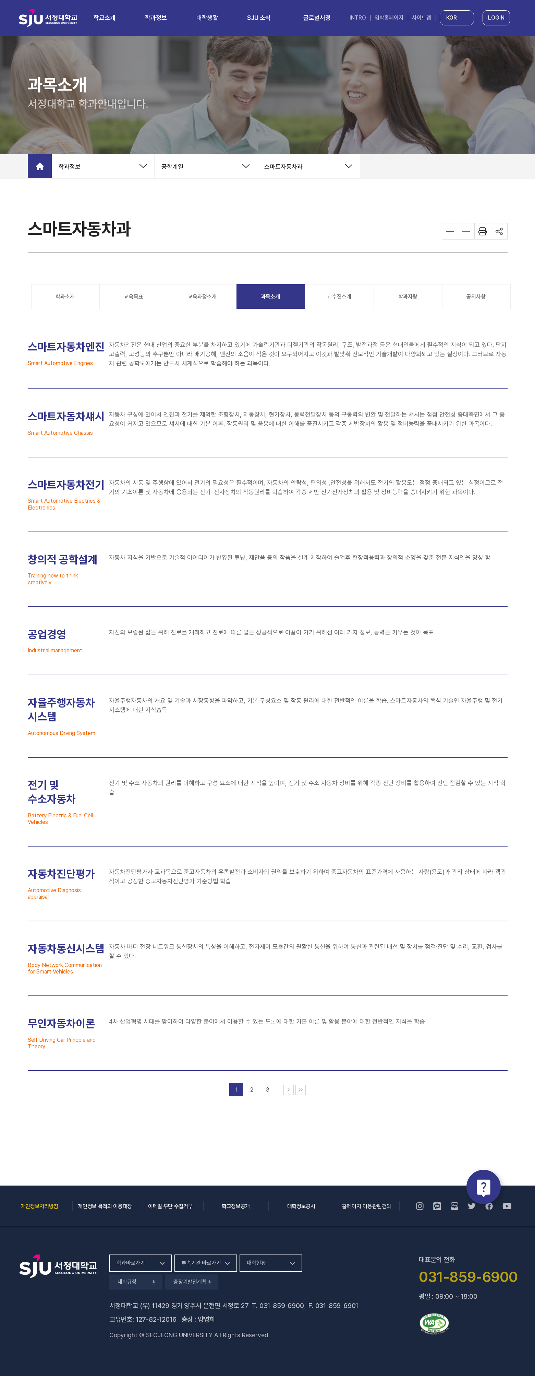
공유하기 (499, 231)
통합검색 (522, 18)
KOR (451, 17)
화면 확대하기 (450, 231)
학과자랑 (407, 296)
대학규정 (136, 1282)
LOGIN (496, 17)
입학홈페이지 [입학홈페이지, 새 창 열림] (389, 17)
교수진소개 (339, 296)
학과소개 (65, 296)
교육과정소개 (202, 296)
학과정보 (156, 17)
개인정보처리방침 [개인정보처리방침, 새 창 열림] (39, 1206)
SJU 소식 (259, 17)
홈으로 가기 (40, 166)
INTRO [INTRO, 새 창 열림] (358, 17)
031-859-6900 (281, 1306)
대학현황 (256, 1263)
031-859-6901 (336, 1306)
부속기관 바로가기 (201, 1263)
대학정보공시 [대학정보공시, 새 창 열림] (301, 1206)
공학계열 (172, 166)
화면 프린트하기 (483, 231)
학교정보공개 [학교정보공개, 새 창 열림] (236, 1206)
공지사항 (476, 296)
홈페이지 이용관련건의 (366, 1206)
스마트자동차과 (283, 166)
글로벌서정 (317, 17)
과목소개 (270, 296)
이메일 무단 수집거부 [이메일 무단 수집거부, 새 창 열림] (170, 1206)
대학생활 (207, 17)
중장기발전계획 (191, 1282)
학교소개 (104, 17)
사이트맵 (421, 17)
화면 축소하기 (466, 231)
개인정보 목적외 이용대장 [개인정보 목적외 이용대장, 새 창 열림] (105, 1206)
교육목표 (133, 296)
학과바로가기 (131, 1263)
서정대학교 (48, 17)
